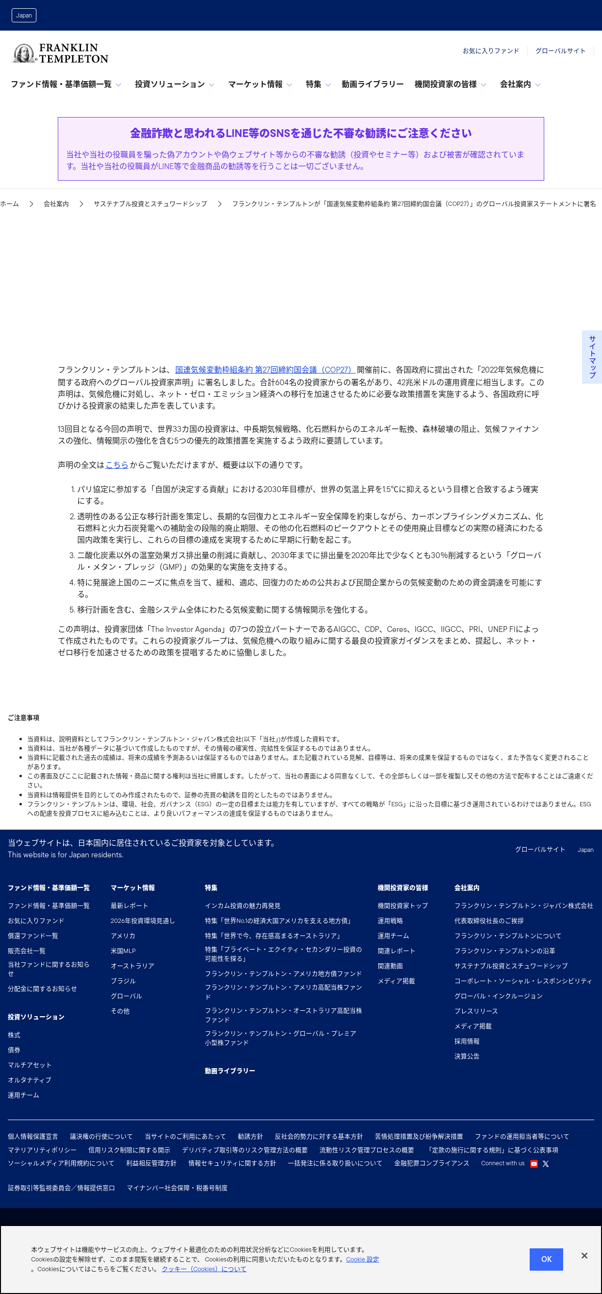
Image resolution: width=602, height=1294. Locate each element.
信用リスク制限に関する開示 (129, 1150)
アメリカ (123, 935)
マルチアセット (30, 1065)
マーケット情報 (260, 84)
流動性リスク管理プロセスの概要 (366, 1150)
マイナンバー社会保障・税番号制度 (177, 1187)
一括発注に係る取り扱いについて (335, 1163)
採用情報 (467, 1041)
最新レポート (130, 905)
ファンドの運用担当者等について (522, 1136)
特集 (318, 84)
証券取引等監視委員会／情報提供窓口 (61, 1187)
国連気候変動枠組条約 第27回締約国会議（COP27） (265, 369)
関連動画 (390, 965)
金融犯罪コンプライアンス (431, 1163)
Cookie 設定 (362, 1263)
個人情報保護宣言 (33, 1136)
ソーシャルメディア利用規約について (61, 1163)
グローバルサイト (560, 50)
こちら (117, 465)
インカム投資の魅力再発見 (243, 905)
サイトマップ (592, 357)
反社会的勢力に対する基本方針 (319, 1136)
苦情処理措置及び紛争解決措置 (419, 1136)
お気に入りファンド (491, 50)
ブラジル (123, 981)
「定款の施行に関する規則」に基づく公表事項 (492, 1150)
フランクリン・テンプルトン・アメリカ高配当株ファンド (283, 992)
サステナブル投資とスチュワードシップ (511, 965)
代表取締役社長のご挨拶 (489, 920)
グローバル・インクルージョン (498, 996)
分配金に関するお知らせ (42, 988)
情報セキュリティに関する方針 (232, 1163)
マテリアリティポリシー (42, 1150)
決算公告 (467, 1056)
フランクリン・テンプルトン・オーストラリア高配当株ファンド (283, 1015)
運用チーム (23, 1095)
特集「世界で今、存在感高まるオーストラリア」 (274, 935)
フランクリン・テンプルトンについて (508, 935)
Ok (546, 1263)
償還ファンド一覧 (33, 935)
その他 (120, 1011)
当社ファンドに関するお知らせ (49, 969)
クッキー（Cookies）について (204, 1272)
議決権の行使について (101, 1136)
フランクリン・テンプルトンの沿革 (504, 950)
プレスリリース (476, 1011)
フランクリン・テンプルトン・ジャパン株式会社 (523, 905)
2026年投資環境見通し (143, 920)
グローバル (126, 996)
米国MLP (123, 950)
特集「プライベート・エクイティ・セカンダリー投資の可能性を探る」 (283, 954)
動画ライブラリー (373, 84)
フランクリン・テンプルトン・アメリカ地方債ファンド (283, 973)
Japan (24, 15)
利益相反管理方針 (151, 1163)
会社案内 (520, 84)
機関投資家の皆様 (450, 84)
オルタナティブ (29, 1080)
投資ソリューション (175, 84)
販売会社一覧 (27, 950)
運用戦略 (390, 920)
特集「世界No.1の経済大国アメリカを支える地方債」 (279, 920)
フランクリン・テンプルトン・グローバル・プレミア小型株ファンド (280, 1038)
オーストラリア (132, 965)
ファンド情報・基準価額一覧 (66, 84)
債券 (14, 1050)
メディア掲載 (396, 981)
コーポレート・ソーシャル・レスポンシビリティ (523, 981)
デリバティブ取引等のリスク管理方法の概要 (245, 1150)
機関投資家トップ (403, 905)
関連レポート (397, 950)
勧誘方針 (250, 1136)
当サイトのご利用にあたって (185, 1136)
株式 (14, 1034)
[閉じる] (584, 1259)
